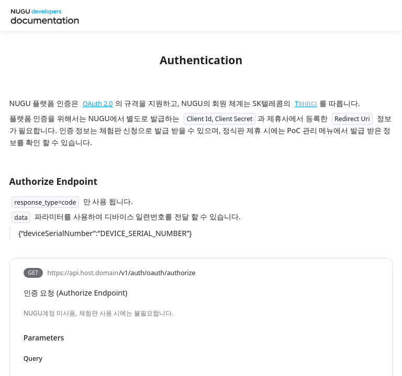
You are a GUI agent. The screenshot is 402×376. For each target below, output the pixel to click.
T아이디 (306, 103)
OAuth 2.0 (98, 103)
